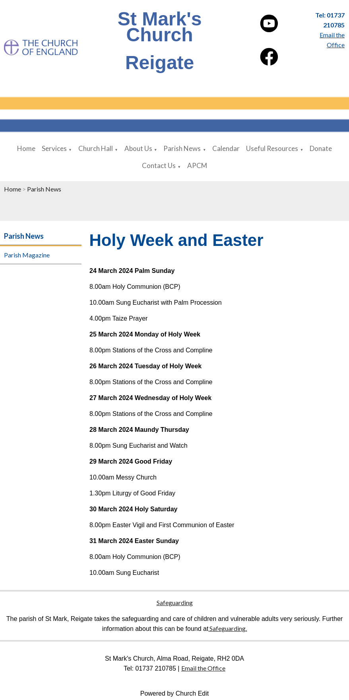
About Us (138, 148)
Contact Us (159, 165)
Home (26, 148)
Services (54, 148)
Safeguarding (175, 602)
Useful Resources (272, 148)
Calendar (226, 148)
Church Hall (95, 148)
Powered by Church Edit (174, 693)
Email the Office (203, 668)
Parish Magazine (27, 255)
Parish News (182, 148)
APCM (197, 165)
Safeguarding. (227, 628)
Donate (321, 148)
